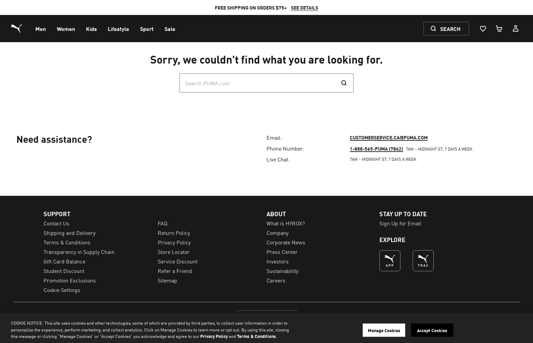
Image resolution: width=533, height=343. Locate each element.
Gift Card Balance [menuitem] (64, 261)
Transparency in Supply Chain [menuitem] (79, 251)
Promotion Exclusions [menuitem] (70, 280)
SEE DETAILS (304, 7)
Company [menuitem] (277, 232)
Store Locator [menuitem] (174, 251)
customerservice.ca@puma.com (389, 137)
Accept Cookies (432, 330)
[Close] (522, 327)
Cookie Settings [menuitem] (62, 290)
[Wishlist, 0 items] (482, 28)
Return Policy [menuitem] (174, 232)
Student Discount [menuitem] (64, 271)
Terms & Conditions (256, 336)
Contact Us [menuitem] (56, 223)
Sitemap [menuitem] (167, 280)
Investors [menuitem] (277, 261)
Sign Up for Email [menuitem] (400, 223)
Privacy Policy (214, 336)
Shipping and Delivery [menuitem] (70, 232)
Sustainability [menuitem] (282, 271)
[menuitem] (40, 28)
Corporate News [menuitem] (285, 242)
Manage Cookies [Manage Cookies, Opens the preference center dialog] (384, 330)
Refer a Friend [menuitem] (175, 271)
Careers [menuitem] (276, 280)
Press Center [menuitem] (282, 251)
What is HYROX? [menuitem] (285, 223)
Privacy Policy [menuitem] (174, 242)
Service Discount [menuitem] (177, 261)
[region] (266, 328)
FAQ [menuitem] (162, 223)
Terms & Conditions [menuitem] (67, 242)
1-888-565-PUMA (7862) (376, 148)
